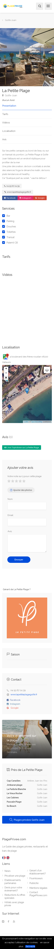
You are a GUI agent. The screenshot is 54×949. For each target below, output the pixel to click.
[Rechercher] (39, 6)
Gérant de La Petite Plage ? (17, 589)
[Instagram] (3, 922)
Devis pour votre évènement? (13, 889)
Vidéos (6, 122)
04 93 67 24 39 (12, 186)
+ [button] (6, 369)
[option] (27, 57)
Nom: (10, 499)
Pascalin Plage (14, 802)
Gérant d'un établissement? (37, 872)
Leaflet (26, 422)
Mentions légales (38, 888)
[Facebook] (8, 922)
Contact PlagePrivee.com (38, 894)
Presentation (9, 105)
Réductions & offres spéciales (14, 896)
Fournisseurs (36, 878)
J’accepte (30, 946)
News (7, 871)
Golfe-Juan (9, 95)
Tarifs (5, 114)
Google (40, 198)
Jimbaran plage (14, 785)
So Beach (11, 806)
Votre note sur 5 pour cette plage (24, 476)
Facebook (10, 198)
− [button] (6, 373)
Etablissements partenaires (12, 882)
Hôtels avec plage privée (14, 904)
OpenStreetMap (36, 422)
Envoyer (19, 559)
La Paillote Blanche (16, 789)
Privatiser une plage (14, 875)
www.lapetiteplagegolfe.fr (17, 192)
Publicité (33, 883)
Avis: (10, 531)
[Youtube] (14, 922)
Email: (11, 515)
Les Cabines (13, 797)
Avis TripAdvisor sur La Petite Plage (21, 447)
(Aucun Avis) (8, 100)
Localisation (8, 130)
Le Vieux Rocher (14, 793)
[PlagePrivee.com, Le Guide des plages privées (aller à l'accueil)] (12, 5)
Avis (4, 139)
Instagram (25, 198)
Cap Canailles (13, 781)
